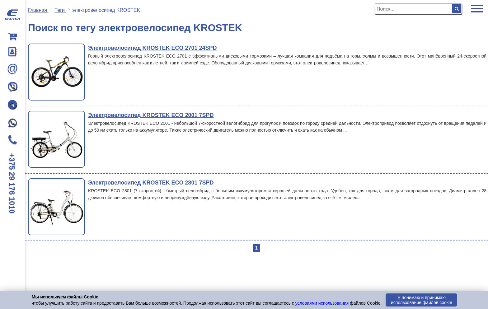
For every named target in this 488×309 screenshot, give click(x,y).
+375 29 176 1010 (12, 183)
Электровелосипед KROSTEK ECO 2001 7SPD (151, 115)
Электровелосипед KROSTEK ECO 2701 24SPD (152, 48)
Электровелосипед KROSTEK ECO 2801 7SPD (151, 183)
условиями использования (322, 303)
